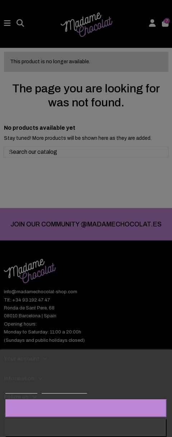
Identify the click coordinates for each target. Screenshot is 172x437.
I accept (86, 408)
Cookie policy (21, 390)
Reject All (86, 428)
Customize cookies (64, 390)
